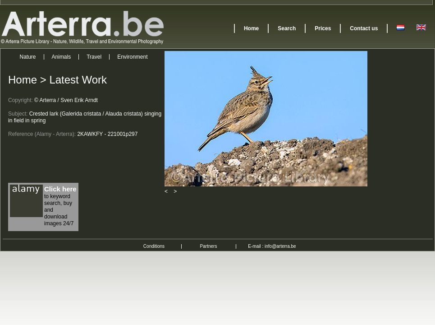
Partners (208, 246)
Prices (323, 28)
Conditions (154, 246)
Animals (61, 57)
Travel (94, 57)
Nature (28, 57)
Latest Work (78, 80)
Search (287, 28)
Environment (132, 57)
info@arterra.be (280, 246)
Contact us (364, 28)
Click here (60, 189)
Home (251, 28)
